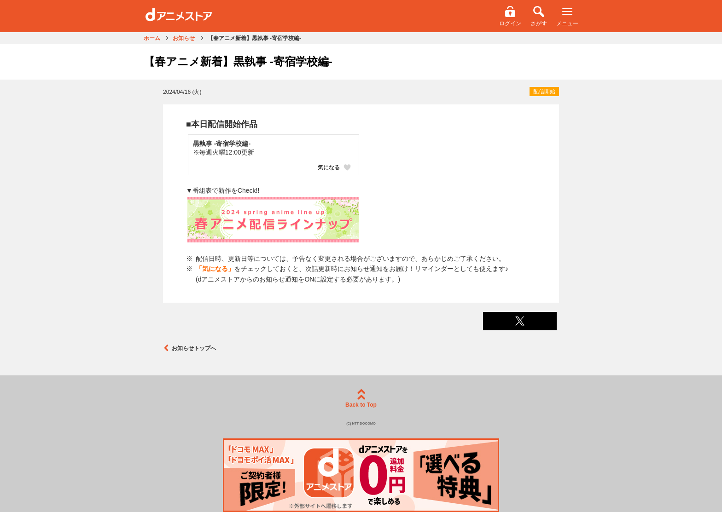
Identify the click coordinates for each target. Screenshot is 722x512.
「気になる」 (215, 268)
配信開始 (544, 91)
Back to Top (361, 398)
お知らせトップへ (189, 348)
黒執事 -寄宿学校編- (221, 143)
